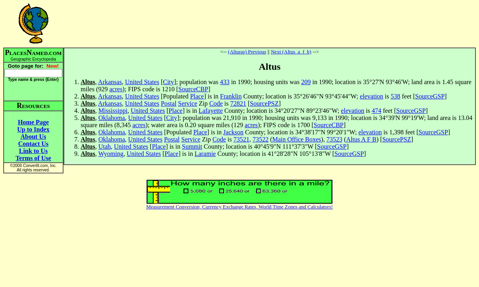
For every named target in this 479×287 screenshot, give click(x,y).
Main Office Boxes (296, 139)
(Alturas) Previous (247, 52)
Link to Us (33, 150)
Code (216, 103)
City (168, 82)
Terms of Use (33, 158)
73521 (241, 139)
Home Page (33, 122)
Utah (104, 146)
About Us (33, 136)
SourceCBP (193, 89)
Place (197, 96)
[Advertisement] (270, 23)
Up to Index (33, 129)
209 (306, 82)
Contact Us (33, 143)
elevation (371, 96)
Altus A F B (361, 139)
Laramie (205, 153)
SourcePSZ (264, 103)
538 (395, 96)
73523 (334, 139)
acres (116, 89)
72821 (238, 103)
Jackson (233, 132)
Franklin (230, 96)
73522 (261, 139)
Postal (168, 103)
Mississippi (112, 110)
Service (187, 103)
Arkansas (110, 82)
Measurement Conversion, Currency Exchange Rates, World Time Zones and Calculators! (239, 207)
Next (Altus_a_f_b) (291, 52)
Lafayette (211, 110)
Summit (192, 146)
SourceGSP (430, 96)
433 (225, 82)
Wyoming (110, 153)
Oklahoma (111, 117)
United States (142, 82)
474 (376, 110)
